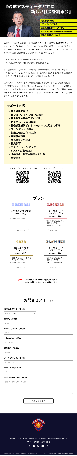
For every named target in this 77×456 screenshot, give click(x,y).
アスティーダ (54, 168)
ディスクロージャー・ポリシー (30, 454)
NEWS (29, 442)
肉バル (25, 439)
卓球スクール (33, 439)
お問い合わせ (45, 442)
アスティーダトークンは (22, 168)
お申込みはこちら (21, 230)
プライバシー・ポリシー (16, 454)
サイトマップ (7, 454)
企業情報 (36, 442)
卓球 (19, 439)
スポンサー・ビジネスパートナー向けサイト (53, 439)
